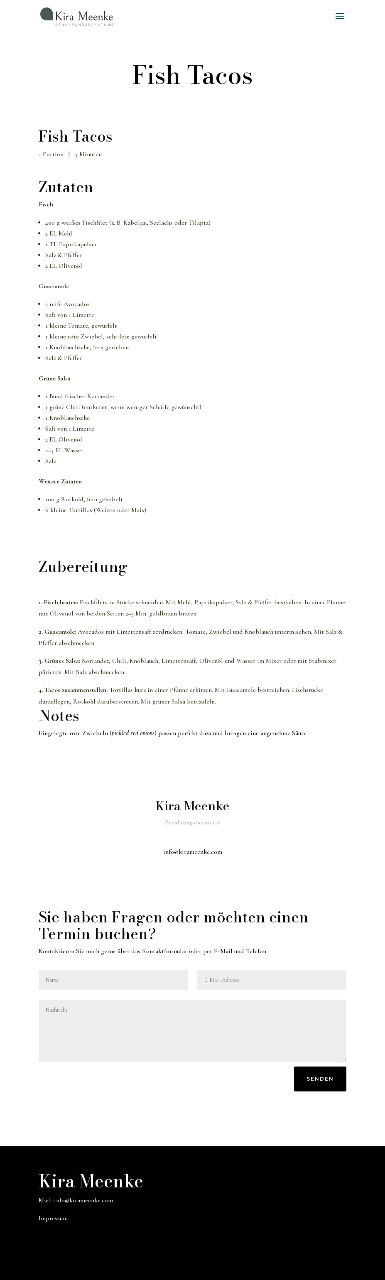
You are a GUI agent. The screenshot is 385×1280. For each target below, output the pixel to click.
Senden (320, 1079)
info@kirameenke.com (83, 1200)
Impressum (53, 1218)
